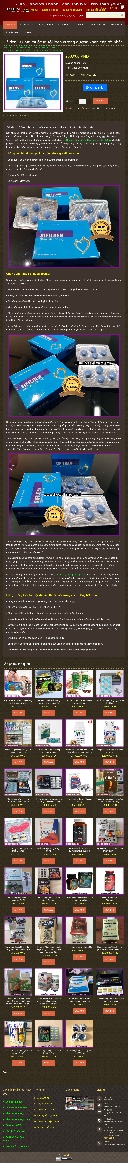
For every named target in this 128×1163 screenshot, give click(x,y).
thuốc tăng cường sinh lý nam (70, 574)
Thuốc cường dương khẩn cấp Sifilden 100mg (89, 140)
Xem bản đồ (110, 1138)
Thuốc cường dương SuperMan (79, 947)
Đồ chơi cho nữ (45, 25)
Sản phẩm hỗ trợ (12, 32)
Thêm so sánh (90, 108)
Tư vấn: (71, 75)
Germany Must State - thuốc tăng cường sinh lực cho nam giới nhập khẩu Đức (48, 949)
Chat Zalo (97, 87)
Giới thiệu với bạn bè (107, 108)
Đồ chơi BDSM (79, 25)
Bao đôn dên (116, 25)
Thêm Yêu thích (74, 108)
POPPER (28, 32)
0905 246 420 (89, 75)
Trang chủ (10, 25)
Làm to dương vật (97, 25)
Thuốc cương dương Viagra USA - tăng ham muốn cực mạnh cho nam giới (49, 1001)
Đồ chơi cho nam (26, 25)
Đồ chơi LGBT (63, 25)
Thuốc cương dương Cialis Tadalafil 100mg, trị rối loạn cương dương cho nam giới (18, 1001)
